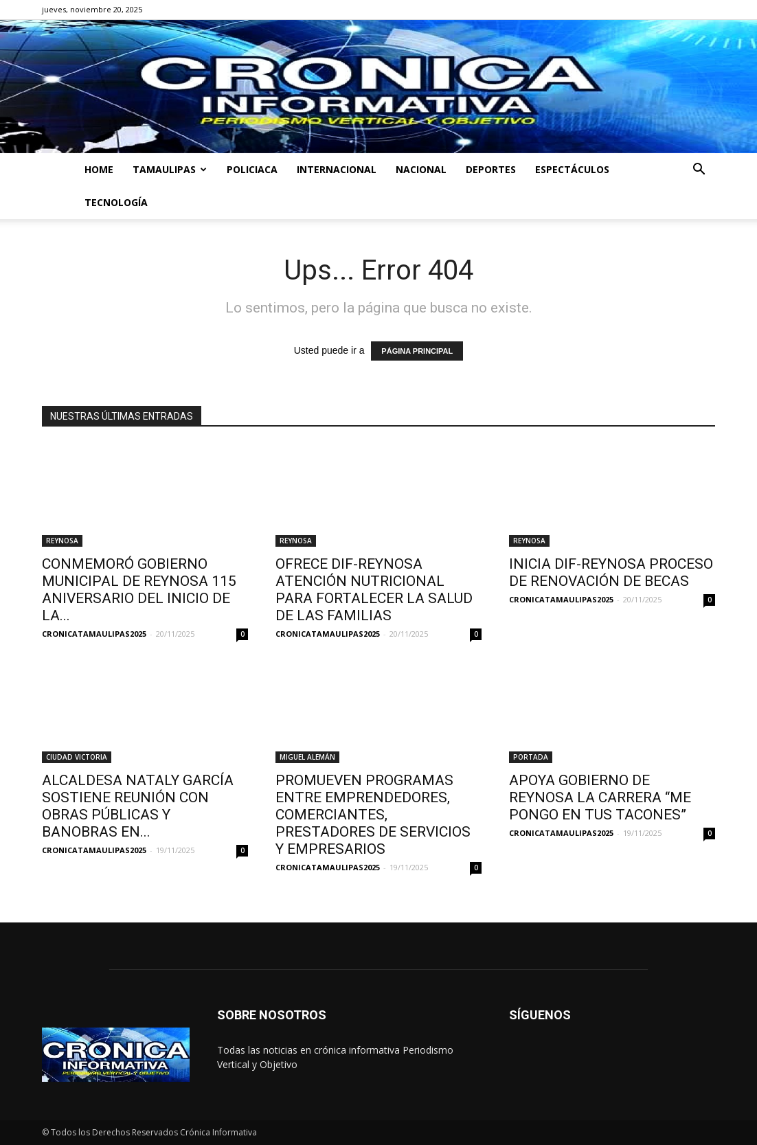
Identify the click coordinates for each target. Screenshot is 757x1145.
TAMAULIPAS (170, 169)
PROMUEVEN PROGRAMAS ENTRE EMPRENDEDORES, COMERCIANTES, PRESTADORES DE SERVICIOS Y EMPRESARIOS (373, 814)
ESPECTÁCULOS (572, 169)
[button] (698, 170)
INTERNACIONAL (336, 169)
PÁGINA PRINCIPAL (417, 351)
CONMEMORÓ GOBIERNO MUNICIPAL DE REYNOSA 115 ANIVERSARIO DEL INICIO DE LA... (139, 590)
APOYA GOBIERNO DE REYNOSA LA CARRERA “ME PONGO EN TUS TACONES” (600, 797)
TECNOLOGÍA (116, 202)
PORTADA (530, 757)
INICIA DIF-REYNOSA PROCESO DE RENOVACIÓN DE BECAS (611, 572)
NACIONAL (421, 169)
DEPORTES (491, 169)
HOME (98, 169)
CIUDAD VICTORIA (76, 757)
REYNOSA (62, 540)
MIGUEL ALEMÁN (307, 757)
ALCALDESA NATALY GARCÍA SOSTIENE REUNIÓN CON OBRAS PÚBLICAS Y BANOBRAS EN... (138, 806)
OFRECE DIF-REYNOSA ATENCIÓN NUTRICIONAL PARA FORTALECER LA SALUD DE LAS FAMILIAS (374, 590)
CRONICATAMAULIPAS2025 (94, 633)
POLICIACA (252, 169)
